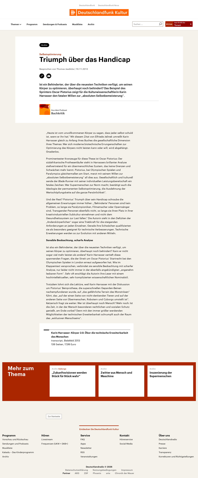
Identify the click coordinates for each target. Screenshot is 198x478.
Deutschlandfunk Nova (108, 5)
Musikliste (77, 24)
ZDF (86, 473)
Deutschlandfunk (87, 5)
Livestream (47, 439)
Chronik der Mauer (124, 473)
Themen (15, 24)
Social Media (126, 443)
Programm (32, 24)
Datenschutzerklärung (76, 470)
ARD (77, 473)
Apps (83, 443)
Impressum (127, 470)
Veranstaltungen (89, 456)
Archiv (91, 24)
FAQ (83, 439)
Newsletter (86, 448)
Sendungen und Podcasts (15, 443)
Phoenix (97, 473)
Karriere (163, 448)
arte (108, 473)
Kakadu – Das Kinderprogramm (18, 452)
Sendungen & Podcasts (55, 24)
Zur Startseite (54, 416)
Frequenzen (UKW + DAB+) (54, 443)
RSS (83, 452)
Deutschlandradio (168, 439)
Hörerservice (126, 439)
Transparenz (165, 452)
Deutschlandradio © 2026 (99, 466)
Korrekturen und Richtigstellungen (176, 456)
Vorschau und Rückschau (15, 439)
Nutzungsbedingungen (104, 470)
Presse (162, 443)
